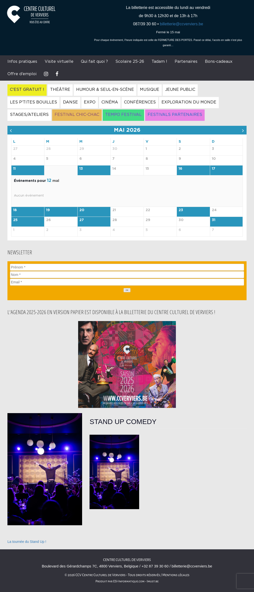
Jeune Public (180, 90)
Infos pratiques (22, 62)
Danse (70, 102)
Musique (149, 90)
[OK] (127, 290)
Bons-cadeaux (218, 62)
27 (81, 220)
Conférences (140, 102)
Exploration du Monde (188, 102)
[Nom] (127, 274)
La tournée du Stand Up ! (26, 542)
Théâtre (60, 90)
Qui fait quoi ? (94, 62)
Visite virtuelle (59, 62)
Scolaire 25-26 (129, 62)
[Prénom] (127, 267)
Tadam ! (159, 62)
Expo (89, 102)
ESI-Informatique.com (128, 581)
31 (213, 220)
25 (15, 220)
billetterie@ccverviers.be (181, 24)
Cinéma (109, 102)
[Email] (127, 282)
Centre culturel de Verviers (127, 560)
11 (14, 168)
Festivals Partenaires (175, 115)
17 (213, 168)
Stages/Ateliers (29, 115)
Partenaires (186, 62)
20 (81, 210)
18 (15, 210)
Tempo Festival (123, 115)
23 (181, 210)
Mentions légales (176, 575)
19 (48, 210)
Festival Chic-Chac (77, 115)
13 (81, 168)
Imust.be (153, 581)
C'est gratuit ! (27, 90)
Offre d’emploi (21, 74)
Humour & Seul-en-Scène (105, 90)
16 (180, 168)
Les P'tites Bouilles (33, 102)
